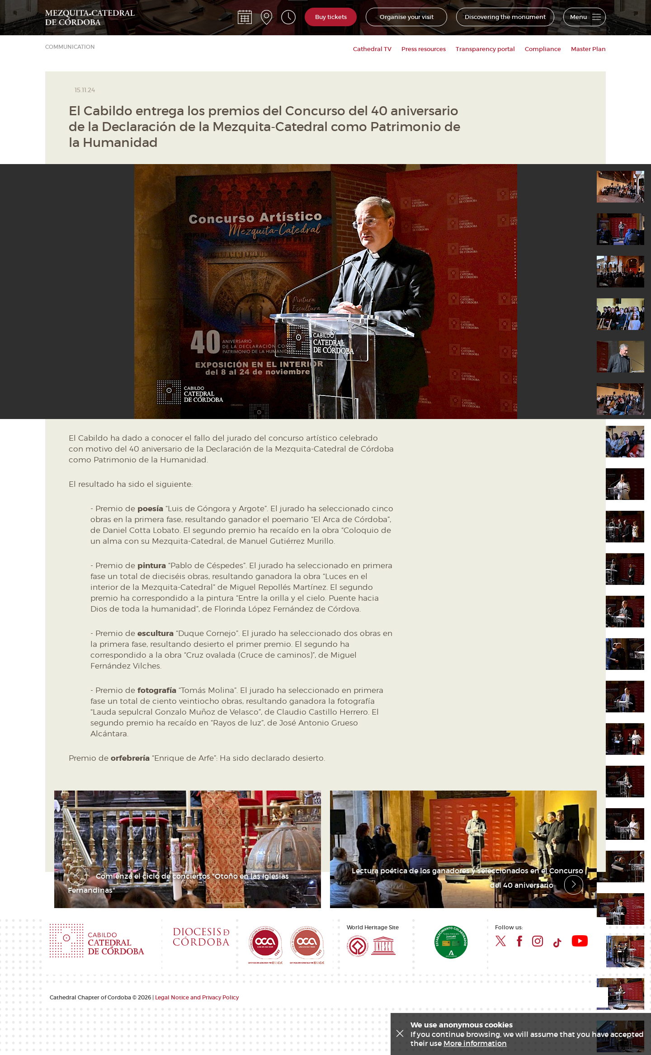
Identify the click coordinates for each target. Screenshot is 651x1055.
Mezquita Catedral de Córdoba (90, 17)
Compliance (543, 49)
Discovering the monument (505, 18)
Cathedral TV (372, 49)
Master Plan (588, 49)
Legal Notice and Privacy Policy (197, 989)
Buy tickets (331, 18)
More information (475, 1043)
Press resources (423, 49)
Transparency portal (485, 49)
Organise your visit (407, 18)
